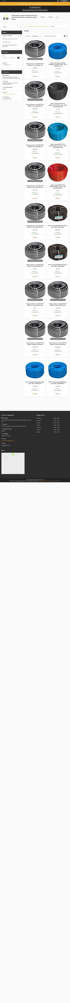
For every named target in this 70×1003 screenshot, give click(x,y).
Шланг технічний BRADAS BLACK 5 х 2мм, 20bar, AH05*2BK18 (57, 265)
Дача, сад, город (6, 41)
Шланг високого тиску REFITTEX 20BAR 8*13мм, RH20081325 (35, 105)
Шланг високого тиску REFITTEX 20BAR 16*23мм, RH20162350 (58, 304)
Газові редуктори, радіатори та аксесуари (9, 45)
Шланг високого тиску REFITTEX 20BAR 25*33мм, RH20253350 (58, 343)
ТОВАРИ (50, 17)
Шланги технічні (32, 26)
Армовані (39, 26)
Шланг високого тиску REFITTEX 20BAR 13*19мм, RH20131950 (35, 304)
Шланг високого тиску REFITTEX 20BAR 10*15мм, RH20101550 (35, 226)
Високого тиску (46, 26)
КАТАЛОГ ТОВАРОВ (7, 35)
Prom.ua (41, 479)
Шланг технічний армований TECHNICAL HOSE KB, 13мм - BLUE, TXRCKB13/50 (57, 64)
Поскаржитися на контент (43, 480)
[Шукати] (20, 26)
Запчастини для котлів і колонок (10, 38)
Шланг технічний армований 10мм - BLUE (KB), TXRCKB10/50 (35, 382)
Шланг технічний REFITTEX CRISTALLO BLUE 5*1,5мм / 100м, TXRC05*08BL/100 (58, 146)
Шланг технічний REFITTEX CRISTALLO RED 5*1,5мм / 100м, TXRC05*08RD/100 (57, 186)
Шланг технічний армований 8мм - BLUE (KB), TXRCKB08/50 (58, 382)
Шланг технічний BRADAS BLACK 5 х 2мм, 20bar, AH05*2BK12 (57, 226)
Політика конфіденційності (55, 480)
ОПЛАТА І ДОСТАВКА (61, 17)
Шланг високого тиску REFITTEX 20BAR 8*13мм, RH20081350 (35, 145)
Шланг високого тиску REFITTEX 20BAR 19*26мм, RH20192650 (35, 343)
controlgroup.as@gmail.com (8, 94)
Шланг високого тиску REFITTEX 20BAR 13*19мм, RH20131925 (35, 265)
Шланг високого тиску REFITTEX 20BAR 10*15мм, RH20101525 (35, 186)
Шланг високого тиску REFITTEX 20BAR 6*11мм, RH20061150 (35, 64)
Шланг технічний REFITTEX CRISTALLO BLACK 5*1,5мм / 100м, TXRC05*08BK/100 (58, 105)
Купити (36, 76)
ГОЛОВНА (42, 17)
